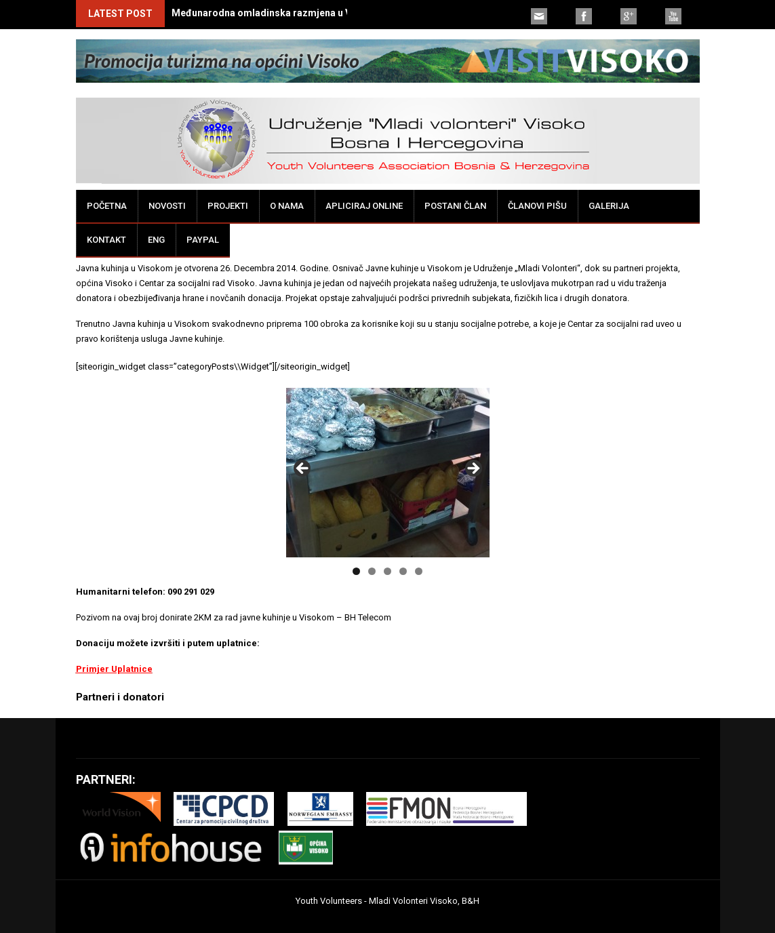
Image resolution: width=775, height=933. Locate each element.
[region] (388, 472)
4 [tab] (403, 571)
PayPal (202, 240)
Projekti (227, 206)
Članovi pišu (537, 206)
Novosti (167, 206)
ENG (156, 240)
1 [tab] (356, 571)
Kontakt (106, 240)
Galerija (609, 206)
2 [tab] (372, 571)
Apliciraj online (364, 206)
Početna (107, 206)
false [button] (303, 469)
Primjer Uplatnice (114, 669)
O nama (287, 206)
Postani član (455, 206)
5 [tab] (418, 571)
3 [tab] (387, 571)
